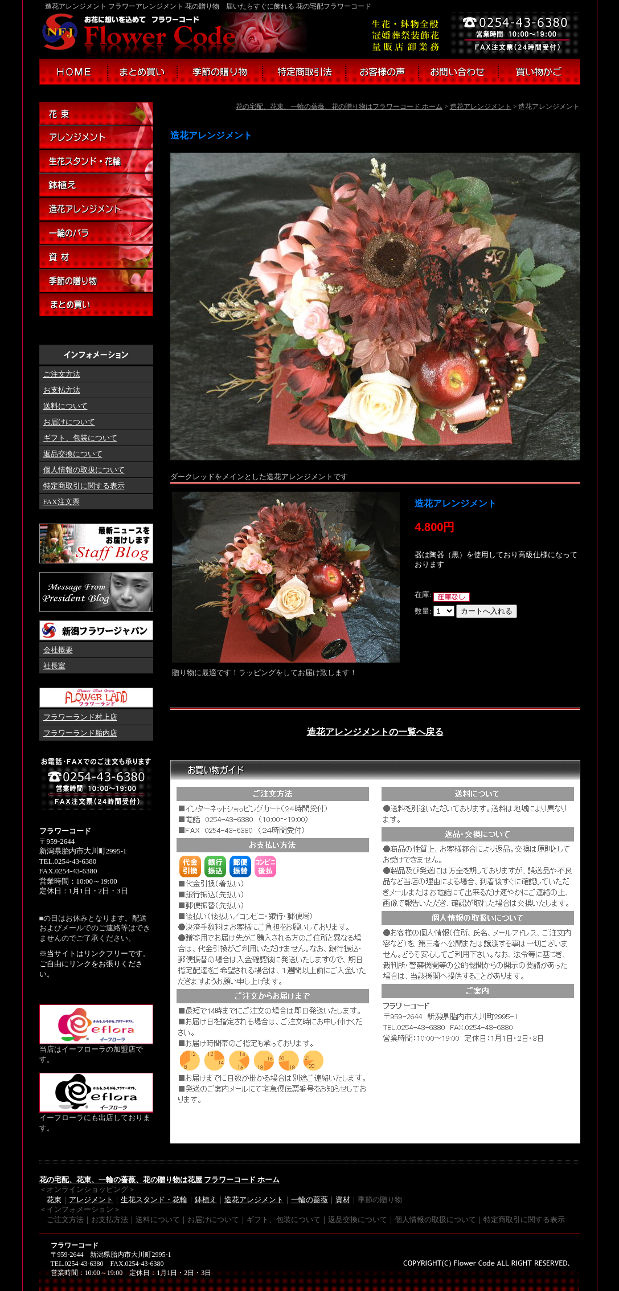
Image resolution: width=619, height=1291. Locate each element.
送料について (65, 406)
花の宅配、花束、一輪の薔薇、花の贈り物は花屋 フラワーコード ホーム (159, 1179)
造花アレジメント (254, 1199)
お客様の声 (382, 72)
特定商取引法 (304, 72)
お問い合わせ (459, 72)
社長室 (54, 665)
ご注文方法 (61, 374)
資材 (96, 257)
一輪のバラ (96, 234)
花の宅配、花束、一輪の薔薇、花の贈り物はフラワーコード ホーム (339, 107)
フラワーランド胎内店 (80, 733)
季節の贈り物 (220, 72)
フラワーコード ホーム (73, 72)
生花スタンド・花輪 (96, 162)
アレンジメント (96, 138)
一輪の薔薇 (309, 1199)
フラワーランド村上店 (80, 717)
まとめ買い (143, 72)
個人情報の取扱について (84, 469)
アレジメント (91, 1199)
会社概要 (58, 649)
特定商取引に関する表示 (84, 485)
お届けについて (69, 422)
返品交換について (73, 454)
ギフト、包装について (80, 438)
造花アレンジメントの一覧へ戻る (375, 732)
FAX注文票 (61, 501)
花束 (96, 114)
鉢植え (96, 186)
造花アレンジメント (480, 107)
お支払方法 (61, 390)
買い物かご (539, 72)
